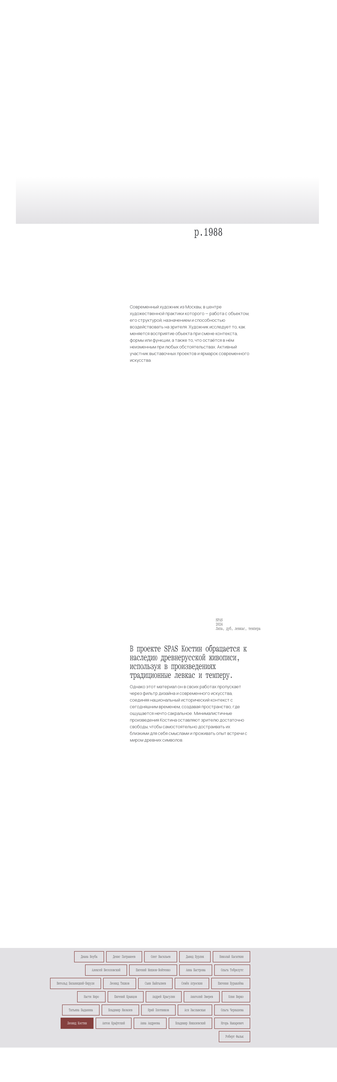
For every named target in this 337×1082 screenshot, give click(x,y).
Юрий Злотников (158, 1010)
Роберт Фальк (234, 1036)
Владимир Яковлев (120, 1010)
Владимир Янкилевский (190, 1023)
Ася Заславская (194, 1010)
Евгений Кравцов (125, 996)
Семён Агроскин (191, 983)
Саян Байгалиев (155, 983)
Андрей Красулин (163, 996)
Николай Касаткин (231, 956)
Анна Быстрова (195, 970)
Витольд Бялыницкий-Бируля (75, 983)
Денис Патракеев (124, 956)
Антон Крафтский (113, 1023)
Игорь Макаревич (232, 1023)
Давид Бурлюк (195, 956)
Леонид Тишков (119, 983)
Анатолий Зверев (201, 996)
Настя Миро (91, 996)
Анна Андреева (150, 1023)
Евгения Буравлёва (231, 983)
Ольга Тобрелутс (232, 970)
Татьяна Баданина (81, 1010)
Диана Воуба (89, 956)
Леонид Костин (77, 1023)
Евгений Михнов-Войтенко (153, 970)
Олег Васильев (160, 956)
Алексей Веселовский (106, 970)
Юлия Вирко (236, 996)
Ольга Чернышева (232, 1010)
